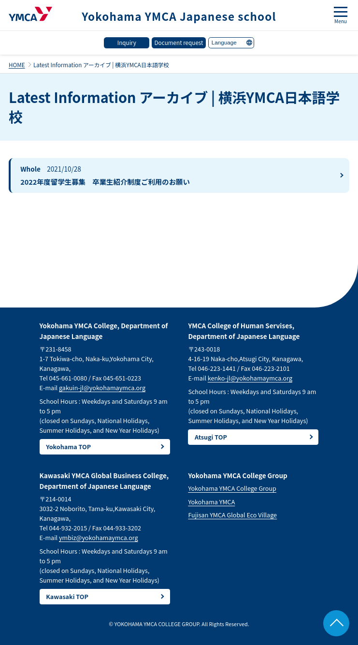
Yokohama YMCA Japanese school (179, 16)
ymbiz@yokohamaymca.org (98, 537)
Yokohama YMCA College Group (232, 488)
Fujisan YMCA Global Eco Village (232, 514)
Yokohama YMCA (211, 501)
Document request (179, 42)
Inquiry (126, 42)
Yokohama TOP (68, 446)
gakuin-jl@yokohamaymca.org (102, 387)
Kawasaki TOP (67, 596)
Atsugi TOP (211, 436)
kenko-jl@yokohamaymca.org (250, 377)
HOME (17, 64)
